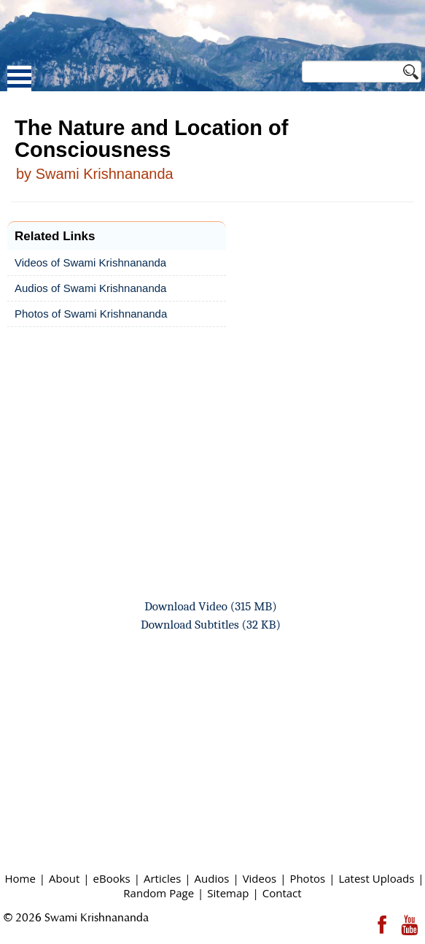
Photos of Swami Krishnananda (91, 313)
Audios (212, 878)
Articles (162, 878)
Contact (282, 893)
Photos (307, 878)
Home (19, 878)
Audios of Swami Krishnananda (90, 288)
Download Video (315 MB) (210, 606)
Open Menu (19, 78)
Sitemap (228, 893)
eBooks (111, 878)
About (64, 878)
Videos (260, 878)
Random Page (158, 893)
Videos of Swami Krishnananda (90, 262)
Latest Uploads (376, 878)
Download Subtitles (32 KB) (211, 625)
